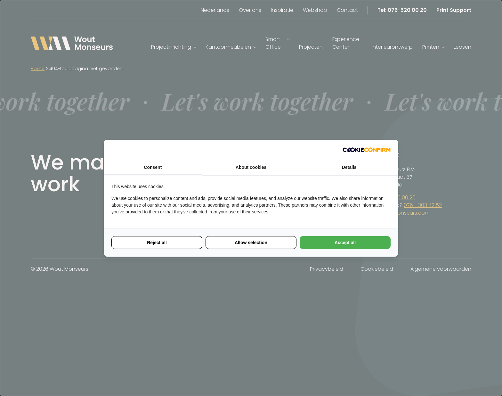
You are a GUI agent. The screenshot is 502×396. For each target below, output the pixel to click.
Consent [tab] (153, 167)
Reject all (156, 242)
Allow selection (251, 242)
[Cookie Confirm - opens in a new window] (367, 149)
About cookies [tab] (251, 167)
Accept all (345, 242)
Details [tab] (349, 167)
